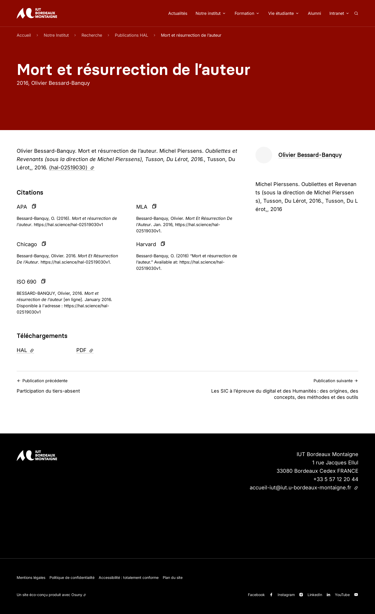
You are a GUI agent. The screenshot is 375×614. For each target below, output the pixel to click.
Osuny (76, 594)
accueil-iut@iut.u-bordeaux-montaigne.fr (304, 487)
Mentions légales (31, 577)
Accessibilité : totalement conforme (129, 577)
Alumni (314, 13)
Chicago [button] (27, 244)
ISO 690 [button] (26, 282)
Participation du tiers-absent (100, 386)
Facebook (256, 594)
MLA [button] (141, 207)
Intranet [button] (336, 13)
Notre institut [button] (208, 13)
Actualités (177, 13)
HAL (38, 349)
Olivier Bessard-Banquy (310, 154)
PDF (97, 349)
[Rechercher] (356, 13)
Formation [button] (244, 13)
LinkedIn (315, 594)
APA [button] (22, 207)
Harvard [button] (146, 244)
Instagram (286, 594)
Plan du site (173, 577)
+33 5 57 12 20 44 (335, 479)
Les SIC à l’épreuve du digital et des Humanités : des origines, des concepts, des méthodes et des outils (274, 389)
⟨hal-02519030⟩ (72, 167)
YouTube (342, 594)
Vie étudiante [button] (281, 13)
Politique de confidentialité (72, 577)
